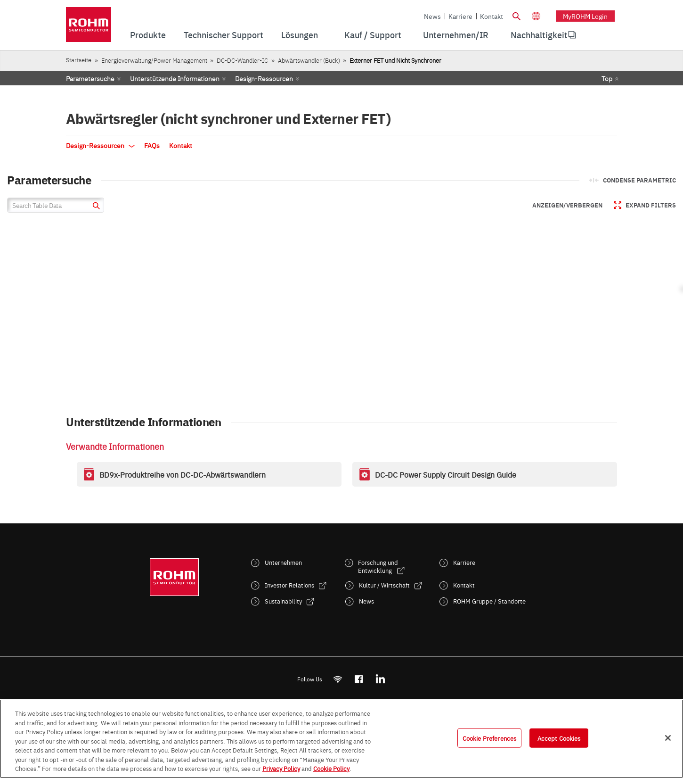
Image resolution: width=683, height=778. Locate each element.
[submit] (94, 206)
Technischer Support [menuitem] (223, 35)
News (432, 16)
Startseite (78, 60)
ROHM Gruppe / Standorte (489, 601)
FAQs (152, 145)
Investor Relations (289, 585)
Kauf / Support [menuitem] (372, 35)
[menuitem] (539, 34)
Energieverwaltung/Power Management (154, 60)
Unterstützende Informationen (175, 78)
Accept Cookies (559, 737)
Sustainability (283, 601)
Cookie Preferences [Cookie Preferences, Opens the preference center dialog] (489, 737)
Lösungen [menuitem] (299, 35)
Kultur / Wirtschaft (384, 585)
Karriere (460, 16)
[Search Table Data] (55, 205)
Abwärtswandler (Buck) (309, 60)
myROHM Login (585, 16)
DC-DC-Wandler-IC (242, 60)
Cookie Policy (331, 768)
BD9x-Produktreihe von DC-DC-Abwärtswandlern (182, 474)
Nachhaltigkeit (539, 35)
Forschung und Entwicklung (378, 566)
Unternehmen (283, 562)
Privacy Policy (281, 768)
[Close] (668, 738)
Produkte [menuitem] (148, 35)
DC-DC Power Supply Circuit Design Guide (445, 474)
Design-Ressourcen (264, 78)
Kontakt (491, 16)
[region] (341, 738)
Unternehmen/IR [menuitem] (455, 35)
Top (607, 78)
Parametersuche (90, 78)
